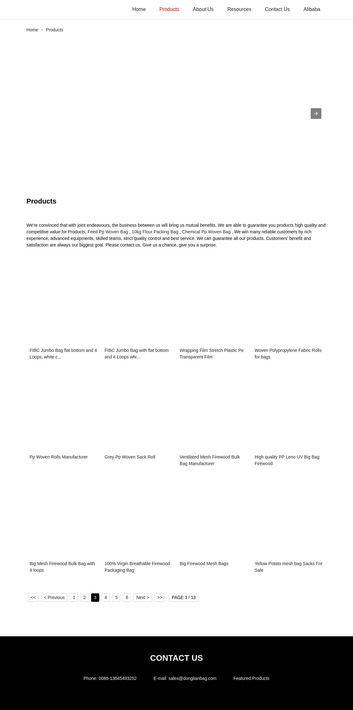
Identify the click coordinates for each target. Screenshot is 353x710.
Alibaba (312, 9)
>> (159, 597)
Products (169, 9)
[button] (316, 113)
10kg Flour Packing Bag (155, 231)
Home (139, 9)
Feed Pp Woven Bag (108, 231)
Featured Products (251, 678)
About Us (203, 9)
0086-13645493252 (118, 678)
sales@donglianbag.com (193, 678)
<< (33, 597)
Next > (142, 597)
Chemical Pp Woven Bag (206, 231)
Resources (239, 9)
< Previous (54, 597)
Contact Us (277, 9)
